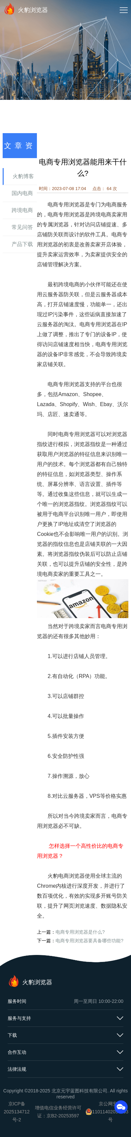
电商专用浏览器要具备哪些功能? (89, 940)
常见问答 (22, 227)
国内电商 (22, 193)
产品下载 (22, 244)
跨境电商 (22, 210)
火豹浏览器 (25, 9)
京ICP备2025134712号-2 (17, 1111)
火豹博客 (23, 176)
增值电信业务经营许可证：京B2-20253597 (58, 1111)
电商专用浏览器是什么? (80, 932)
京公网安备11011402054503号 (110, 1111)
